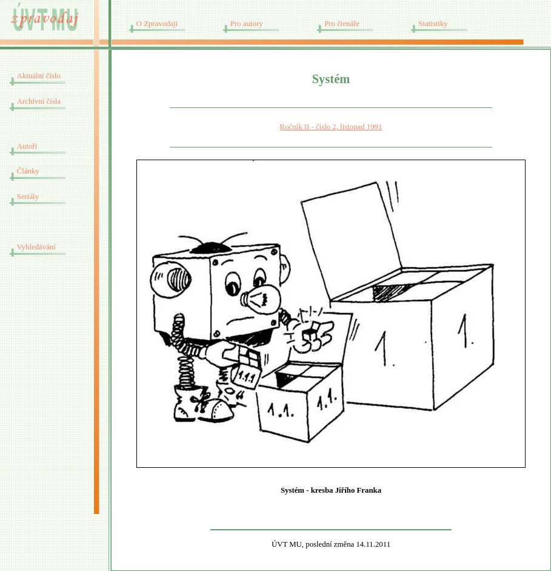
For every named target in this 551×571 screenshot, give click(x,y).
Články (28, 171)
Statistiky (432, 23)
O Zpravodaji (157, 23)
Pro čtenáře (341, 23)
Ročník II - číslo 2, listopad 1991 (331, 127)
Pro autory (246, 23)
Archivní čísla (39, 101)
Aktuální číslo (39, 76)
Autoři (27, 146)
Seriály (28, 196)
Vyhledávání (36, 247)
